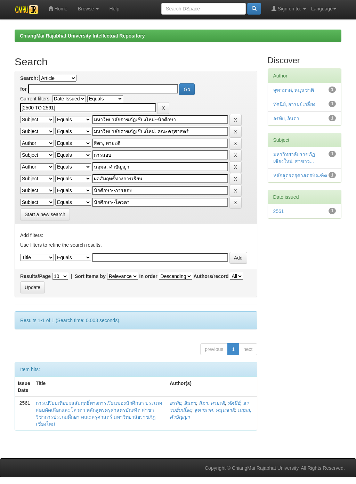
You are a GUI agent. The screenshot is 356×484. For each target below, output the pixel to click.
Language (323, 8)
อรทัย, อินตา (183, 403)
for (23, 89)
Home (57, 8)
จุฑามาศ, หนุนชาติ (214, 410)
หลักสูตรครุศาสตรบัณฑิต (300, 175)
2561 (278, 211)
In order (148, 276)
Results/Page (35, 276)
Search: (29, 78)
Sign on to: (289, 8)
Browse (88, 8)
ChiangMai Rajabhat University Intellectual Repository (82, 36)
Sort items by (90, 276)
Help (114, 8)
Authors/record (210, 276)
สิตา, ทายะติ (212, 403)
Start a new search (45, 214)
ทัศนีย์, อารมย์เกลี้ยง (294, 104)
